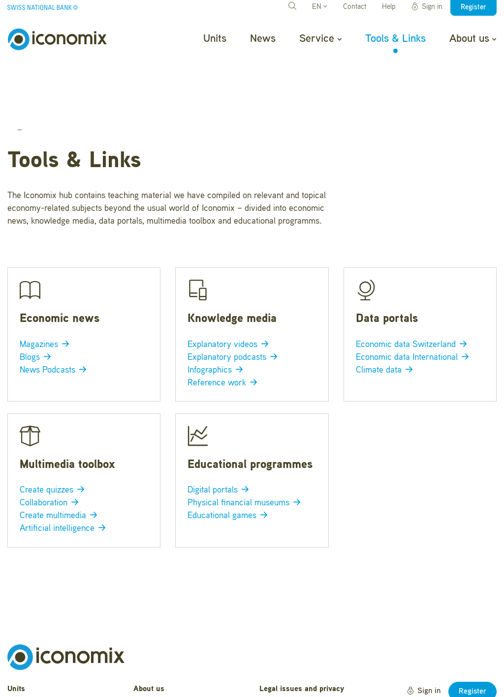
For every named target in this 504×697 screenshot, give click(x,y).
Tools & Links (395, 38)
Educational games (229, 464)
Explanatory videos (230, 293)
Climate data (386, 318)
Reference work (224, 331)
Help (388, 7)
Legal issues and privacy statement (301, 642)
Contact (354, 7)
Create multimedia (60, 464)
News (263, 38)
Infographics (217, 318)
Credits (271, 679)
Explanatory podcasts (234, 305)
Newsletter (151, 683)
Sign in (426, 6)
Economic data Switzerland (413, 293)
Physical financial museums (246, 451)
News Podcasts (55, 318)
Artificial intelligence (64, 476)
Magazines (46, 293)
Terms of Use (282, 664)
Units (214, 38)
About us (472, 38)
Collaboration (51, 451)
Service (320, 38)
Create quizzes (54, 438)
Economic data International (414, 305)
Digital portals (220, 438)
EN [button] (319, 7)
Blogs (37, 305)
